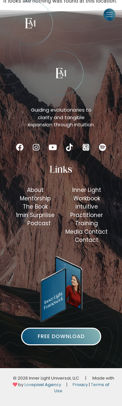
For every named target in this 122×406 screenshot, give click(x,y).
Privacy (80, 385)
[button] (109, 14)
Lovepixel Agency (42, 385)
